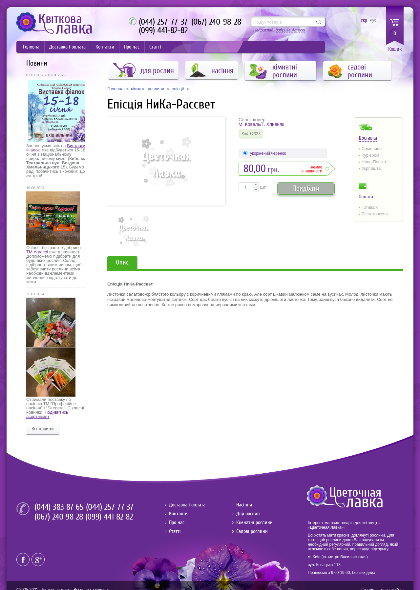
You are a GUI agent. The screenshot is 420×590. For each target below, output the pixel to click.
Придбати (306, 188)
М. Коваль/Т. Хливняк (261, 124)
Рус (372, 20)
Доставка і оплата (67, 47)
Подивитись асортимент (47, 414)
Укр (364, 20)
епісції (178, 89)
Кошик (395, 49)
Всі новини (43, 429)
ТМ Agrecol (37, 251)
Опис (122, 262)
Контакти (104, 47)
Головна (31, 47)
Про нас (131, 47)
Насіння (244, 505)
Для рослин (248, 514)
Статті (155, 47)
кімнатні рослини (147, 89)
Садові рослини (252, 531)
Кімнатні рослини (254, 522)
